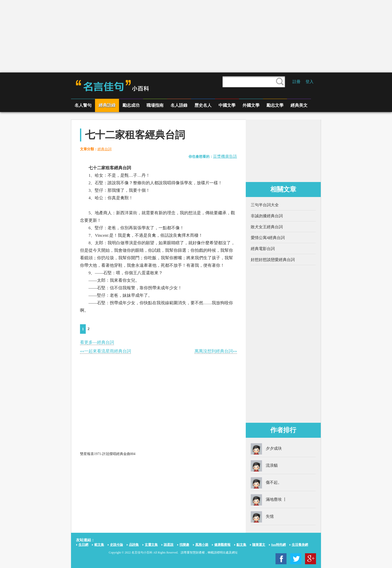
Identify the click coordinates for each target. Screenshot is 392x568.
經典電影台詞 (263, 248)
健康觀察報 (222, 544)
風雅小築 (201, 544)
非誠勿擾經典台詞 (267, 216)
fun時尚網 (278, 544)
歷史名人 (203, 105)
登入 (310, 82)
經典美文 (299, 105)
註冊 (296, 82)
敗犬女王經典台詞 (267, 227)
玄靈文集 (151, 544)
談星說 (169, 544)
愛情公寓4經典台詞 (268, 238)
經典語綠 (107, 105)
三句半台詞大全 (265, 205)
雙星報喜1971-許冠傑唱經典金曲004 (108, 454)
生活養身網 (300, 544)
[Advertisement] (196, 36)
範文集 (99, 544)
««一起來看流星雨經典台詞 (105, 351)
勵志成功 (131, 105)
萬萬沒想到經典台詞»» (215, 351)
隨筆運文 (258, 544)
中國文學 (227, 105)
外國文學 (251, 105)
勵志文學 (275, 105)
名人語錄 (179, 105)
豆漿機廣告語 (225, 156)
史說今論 (116, 544)
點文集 (241, 544)
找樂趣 (184, 544)
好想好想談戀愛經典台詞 (273, 260)
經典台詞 (105, 149)
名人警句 (83, 105)
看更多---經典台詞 (97, 342)
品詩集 (134, 544)
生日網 (83, 544)
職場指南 (155, 105)
